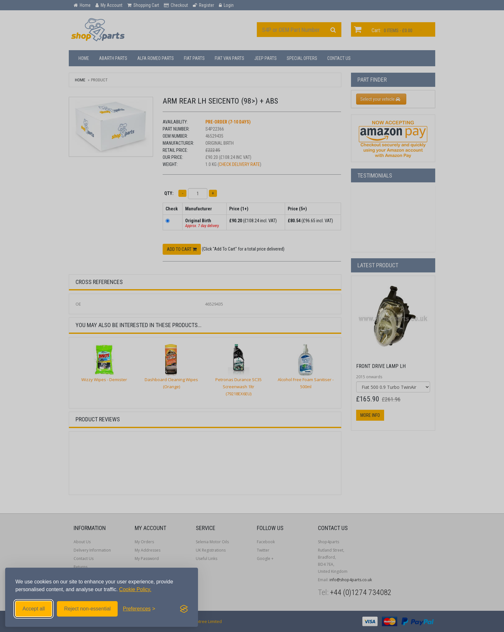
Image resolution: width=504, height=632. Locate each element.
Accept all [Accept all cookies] (33, 608)
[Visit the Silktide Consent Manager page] (184, 609)
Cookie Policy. (135, 589)
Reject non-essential (87, 608)
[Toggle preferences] (139, 608)
